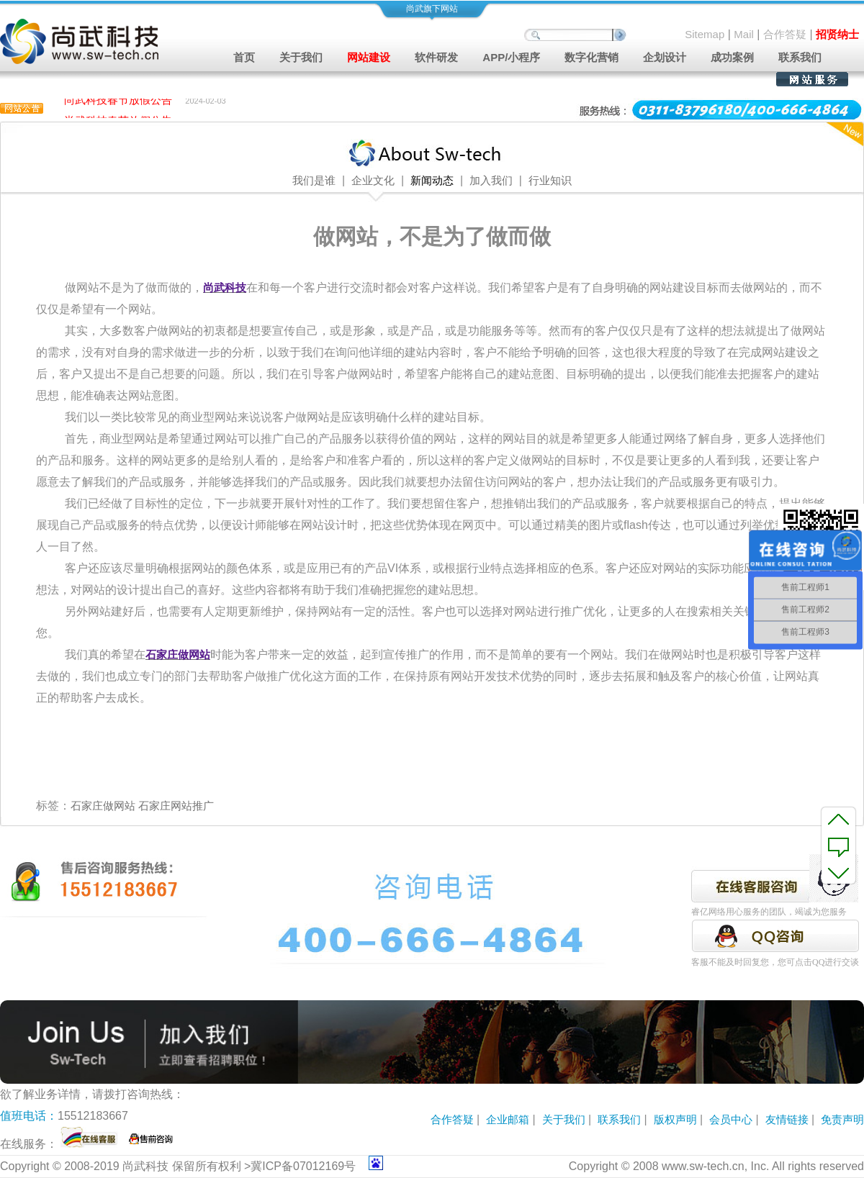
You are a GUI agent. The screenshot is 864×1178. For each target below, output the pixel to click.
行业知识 (550, 180)
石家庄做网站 (103, 805)
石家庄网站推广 (176, 805)
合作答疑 (784, 34)
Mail (744, 34)
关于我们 (563, 1119)
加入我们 (491, 180)
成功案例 (732, 57)
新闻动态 (432, 180)
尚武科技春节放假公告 (118, 101)
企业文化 (373, 180)
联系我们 (800, 57)
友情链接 (787, 1119)
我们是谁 (314, 180)
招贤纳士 (837, 34)
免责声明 (842, 1119)
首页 (244, 57)
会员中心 (730, 1119)
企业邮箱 (507, 1119)
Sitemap (704, 34)
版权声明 (675, 1119)
